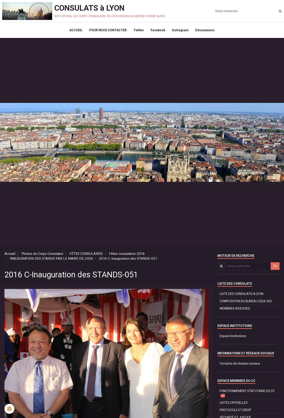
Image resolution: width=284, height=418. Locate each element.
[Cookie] (9, 409)
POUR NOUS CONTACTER (108, 30)
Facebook (158, 30)
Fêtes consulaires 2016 (127, 254)
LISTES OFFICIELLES (234, 402)
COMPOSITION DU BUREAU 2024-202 (246, 301)
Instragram (180, 30)
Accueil (9, 254)
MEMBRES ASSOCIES (235, 308)
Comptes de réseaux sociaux (240, 363)
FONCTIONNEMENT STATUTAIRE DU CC (247, 393)
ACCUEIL (76, 30)
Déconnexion (205, 30)
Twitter (138, 30)
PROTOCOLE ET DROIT (236, 410)
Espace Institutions (233, 336)
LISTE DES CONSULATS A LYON (241, 294)
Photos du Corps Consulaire (42, 254)
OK (275, 266)
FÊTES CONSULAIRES (86, 254)
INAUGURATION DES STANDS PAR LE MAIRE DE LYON (51, 259)
